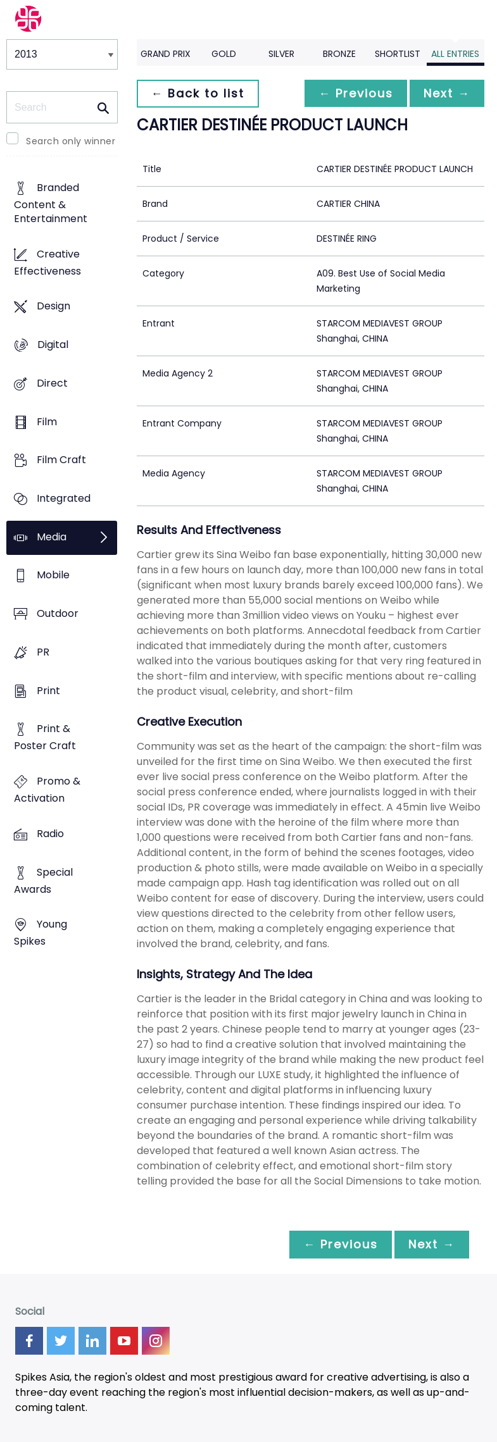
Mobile (53, 575)
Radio (50, 833)
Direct (52, 383)
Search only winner (70, 141)
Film (47, 421)
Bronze (339, 53)
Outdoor (58, 614)
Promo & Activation (47, 790)
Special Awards (43, 881)
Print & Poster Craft (45, 738)
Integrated (64, 498)
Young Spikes (40, 933)
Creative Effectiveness (47, 262)
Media (51, 537)
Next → (445, 93)
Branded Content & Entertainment (50, 203)
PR (43, 652)
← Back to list (199, 93)
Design (53, 306)
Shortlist (397, 53)
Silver (281, 53)
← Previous (352, 93)
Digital (52, 344)
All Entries (455, 53)
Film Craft (61, 460)
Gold (223, 53)
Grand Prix (166, 53)
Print (48, 690)
